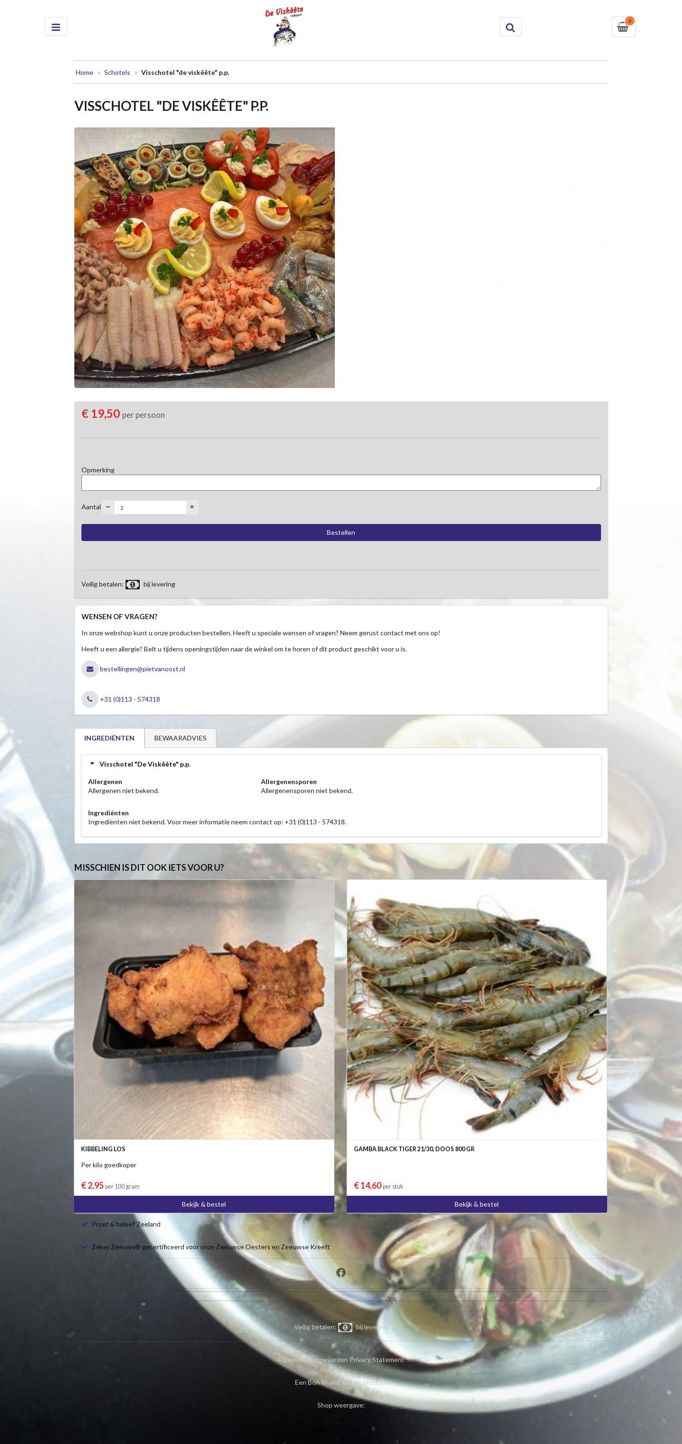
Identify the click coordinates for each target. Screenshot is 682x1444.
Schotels (117, 72)
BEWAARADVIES (180, 738)
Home (84, 72)
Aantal (91, 507)
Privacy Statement (377, 1359)
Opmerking (98, 470)
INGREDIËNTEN (109, 738)
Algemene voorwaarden (313, 1359)
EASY (360, 1430)
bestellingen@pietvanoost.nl (142, 669)
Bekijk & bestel (204, 1204)
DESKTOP (326, 1430)
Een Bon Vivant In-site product (341, 1382)
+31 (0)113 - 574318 (130, 699)
